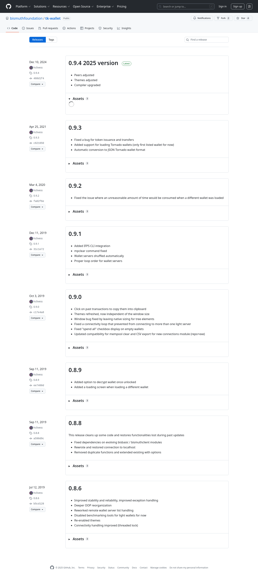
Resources (61, 6)
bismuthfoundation (26, 18)
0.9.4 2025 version (93, 63)
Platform (23, 6)
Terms (81, 567)
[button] (147, 98)
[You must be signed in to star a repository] (243, 18)
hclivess (38, 67)
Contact (143, 567)
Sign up (237, 6)
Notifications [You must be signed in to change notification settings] (202, 18)
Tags (51, 39)
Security (101, 567)
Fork (223, 18)
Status (111, 567)
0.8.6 (75, 488)
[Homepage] (8, 6)
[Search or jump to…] (185, 6)
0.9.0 (75, 297)
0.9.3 (75, 127)
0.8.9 (75, 370)
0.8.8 (75, 423)
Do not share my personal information (189, 567)
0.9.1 (75, 233)
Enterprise (105, 6)
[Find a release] (207, 40)
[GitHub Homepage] (52, 567)
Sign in (223, 6)
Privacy (90, 567)
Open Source (83, 6)
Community (123, 567)
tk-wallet (53, 18)
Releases (37, 39)
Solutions (42, 6)
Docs (134, 567)
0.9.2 (75, 185)
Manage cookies (158, 567)
